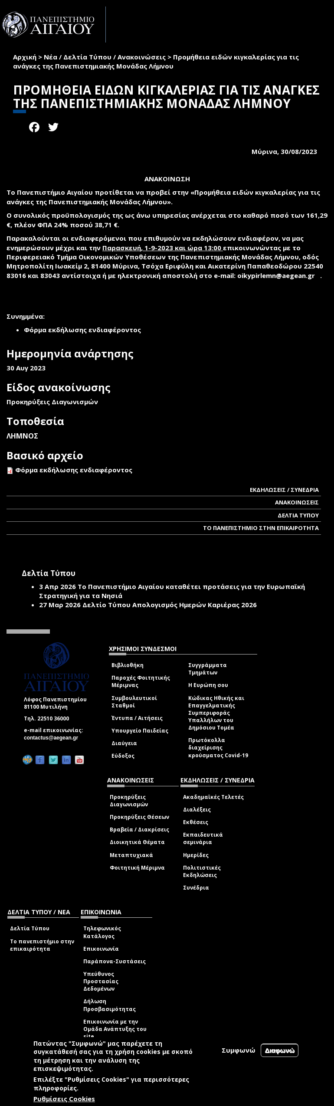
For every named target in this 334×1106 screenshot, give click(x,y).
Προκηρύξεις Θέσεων (139, 817)
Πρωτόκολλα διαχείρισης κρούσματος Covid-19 (218, 747)
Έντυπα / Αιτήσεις (137, 718)
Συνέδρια (196, 887)
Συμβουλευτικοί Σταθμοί (134, 701)
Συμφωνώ (238, 1050)
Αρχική (24, 56)
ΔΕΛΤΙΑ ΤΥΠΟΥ (298, 515)
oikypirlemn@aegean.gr (278, 275)
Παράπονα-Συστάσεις (114, 961)
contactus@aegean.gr (53, 738)
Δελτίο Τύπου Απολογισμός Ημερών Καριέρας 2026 (169, 604)
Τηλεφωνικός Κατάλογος (102, 932)
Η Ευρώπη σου (208, 685)
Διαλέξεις (197, 809)
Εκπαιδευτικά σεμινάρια (203, 838)
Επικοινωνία (101, 948)
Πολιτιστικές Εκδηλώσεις (202, 871)
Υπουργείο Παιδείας (139, 730)
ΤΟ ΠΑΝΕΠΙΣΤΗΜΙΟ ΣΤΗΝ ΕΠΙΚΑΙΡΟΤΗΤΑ (261, 528)
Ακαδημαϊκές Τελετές (213, 797)
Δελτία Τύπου (29, 928)
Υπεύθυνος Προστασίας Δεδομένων (100, 981)
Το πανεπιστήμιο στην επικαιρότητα (42, 945)
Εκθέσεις (195, 822)
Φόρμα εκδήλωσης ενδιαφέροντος (73, 469)
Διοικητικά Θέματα (137, 842)
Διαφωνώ (280, 1050)
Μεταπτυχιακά (131, 855)
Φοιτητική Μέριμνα (137, 867)
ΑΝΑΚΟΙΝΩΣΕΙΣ (297, 502)
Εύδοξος (122, 755)
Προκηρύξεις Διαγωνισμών (129, 800)
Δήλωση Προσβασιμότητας (109, 1005)
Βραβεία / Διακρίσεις (139, 829)
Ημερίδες (196, 855)
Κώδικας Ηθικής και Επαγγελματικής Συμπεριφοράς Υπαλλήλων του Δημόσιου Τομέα (216, 713)
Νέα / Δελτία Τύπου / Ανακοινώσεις (105, 56)
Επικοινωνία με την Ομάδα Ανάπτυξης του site (115, 1029)
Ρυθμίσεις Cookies (64, 1098)
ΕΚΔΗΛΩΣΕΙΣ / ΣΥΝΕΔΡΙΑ (284, 490)
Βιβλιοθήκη (127, 665)
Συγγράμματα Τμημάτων (207, 668)
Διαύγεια (124, 743)
